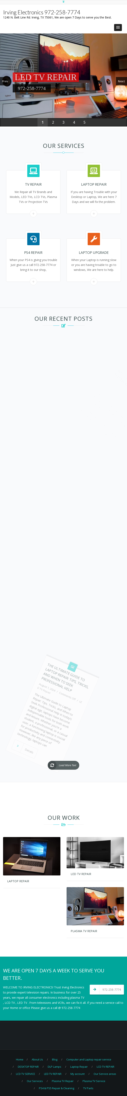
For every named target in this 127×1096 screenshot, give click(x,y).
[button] (118, 27)
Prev (5, 81)
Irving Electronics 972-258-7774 (41, 12)
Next (121, 81)
